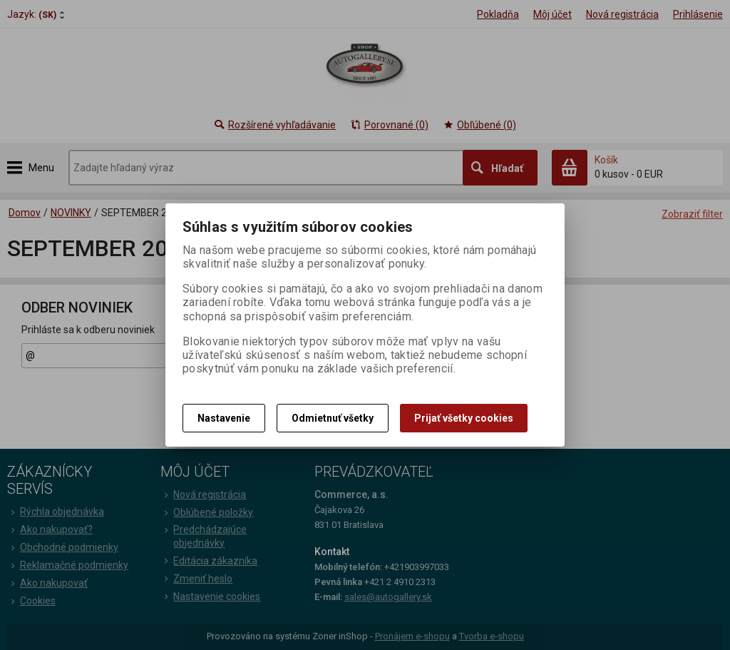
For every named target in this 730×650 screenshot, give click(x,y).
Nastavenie (223, 418)
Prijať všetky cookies (463, 418)
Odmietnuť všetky (333, 418)
